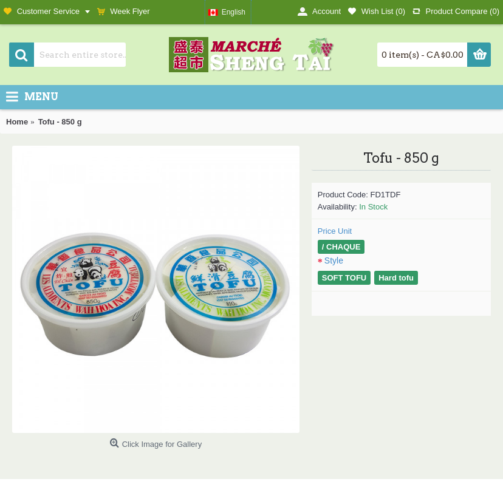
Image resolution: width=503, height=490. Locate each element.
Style (333, 260)
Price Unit (335, 231)
